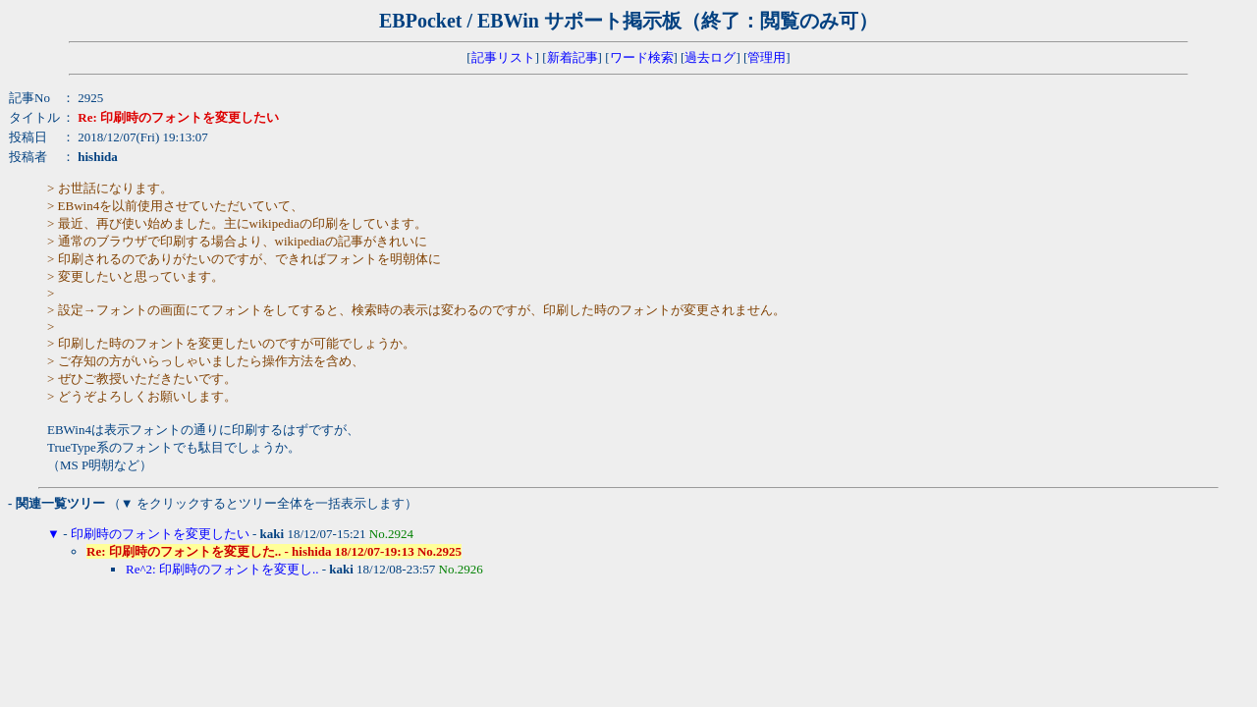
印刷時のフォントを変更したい (160, 533)
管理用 (766, 57)
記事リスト (503, 57)
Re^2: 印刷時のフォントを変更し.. (222, 569)
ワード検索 (642, 57)
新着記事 (572, 57)
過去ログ (710, 57)
